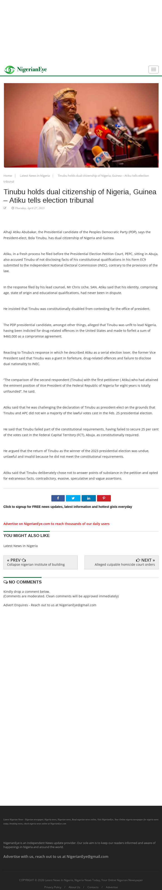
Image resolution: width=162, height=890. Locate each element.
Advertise (112, 887)
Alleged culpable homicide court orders (125, 564)
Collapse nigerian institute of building (36, 564)
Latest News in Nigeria (35, 176)
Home (7, 176)
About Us (74, 887)
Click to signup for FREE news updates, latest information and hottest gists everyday (67, 507)
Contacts (93, 887)
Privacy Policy (52, 887)
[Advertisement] (81, 32)
